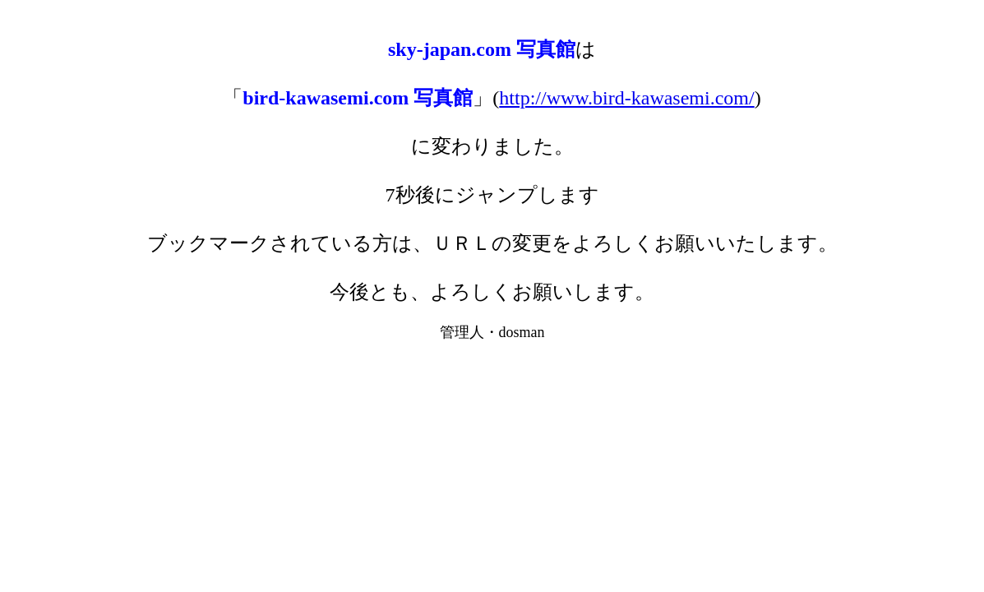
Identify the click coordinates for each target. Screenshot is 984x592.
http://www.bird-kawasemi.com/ (626, 98)
